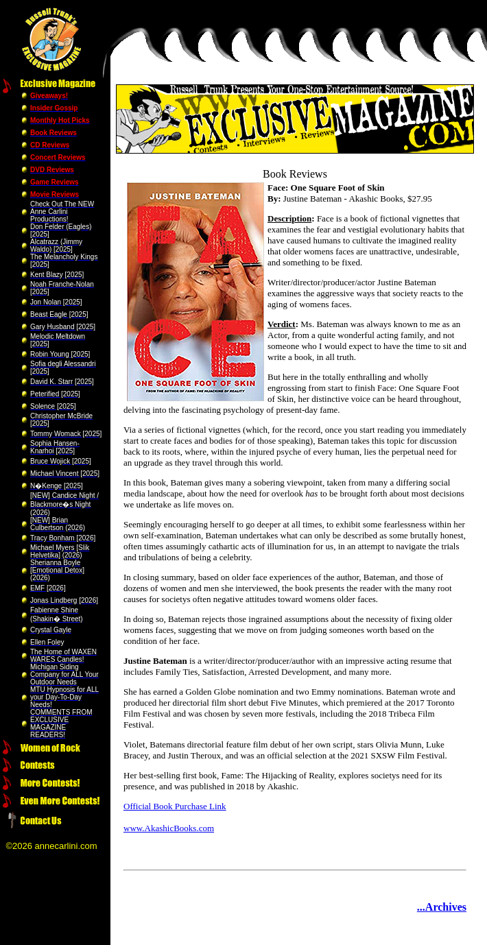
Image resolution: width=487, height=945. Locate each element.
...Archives (441, 907)
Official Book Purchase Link (174, 806)
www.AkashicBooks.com (168, 828)
